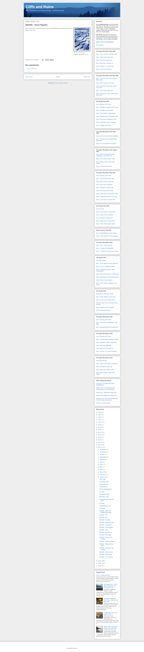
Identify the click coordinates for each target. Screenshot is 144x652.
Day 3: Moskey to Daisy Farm (104, 218)
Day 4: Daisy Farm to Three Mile (105, 221)
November (103, 452)
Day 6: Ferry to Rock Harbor (104, 280)
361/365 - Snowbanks (105, 525)
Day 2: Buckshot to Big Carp (104, 366)
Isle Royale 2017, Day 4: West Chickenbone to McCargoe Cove (111, 586)
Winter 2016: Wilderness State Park (106, 395)
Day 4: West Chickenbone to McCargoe (107, 274)
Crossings (102, 508)
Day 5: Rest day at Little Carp (104, 190)
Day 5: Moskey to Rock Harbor (105, 307)
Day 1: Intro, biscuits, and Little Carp (106, 54)
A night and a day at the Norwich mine (110, 613)
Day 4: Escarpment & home (104, 166)
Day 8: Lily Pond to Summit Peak (105, 199)
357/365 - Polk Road (105, 535)
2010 (99, 561)
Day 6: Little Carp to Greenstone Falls (107, 193)
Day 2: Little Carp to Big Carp (104, 57)
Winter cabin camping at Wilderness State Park (111, 627)
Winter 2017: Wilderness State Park (106, 392)
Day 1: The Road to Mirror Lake (105, 178)
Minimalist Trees (104, 496)
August (102, 459)
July (101, 462)
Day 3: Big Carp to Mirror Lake (105, 369)
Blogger (75, 648)
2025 (99, 412)
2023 (99, 417)
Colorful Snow (103, 486)
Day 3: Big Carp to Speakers (104, 184)
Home (58, 77)
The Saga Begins (101, 260)
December (103, 449)
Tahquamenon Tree (104, 506)
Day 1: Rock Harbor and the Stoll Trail (107, 263)
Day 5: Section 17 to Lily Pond (104, 66)
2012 (99, 445)
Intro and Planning (101, 360)
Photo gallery (100, 45)
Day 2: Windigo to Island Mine (104, 110)
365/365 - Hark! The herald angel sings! (105, 511)
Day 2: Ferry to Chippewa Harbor (105, 266)
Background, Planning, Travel (104, 294)
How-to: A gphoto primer (103, 575)
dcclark (86, 54)
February (102, 474)
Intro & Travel (100, 209)
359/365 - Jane (103, 530)
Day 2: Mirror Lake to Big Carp (105, 181)
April (101, 469)
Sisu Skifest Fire (104, 481)
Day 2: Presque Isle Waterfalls (104, 248)
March (102, 472)
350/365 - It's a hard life (106, 557)
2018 (99, 429)
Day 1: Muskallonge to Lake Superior (106, 233)
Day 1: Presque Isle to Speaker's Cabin (107, 339)
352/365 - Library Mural (106, 552)
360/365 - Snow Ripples (79, 52)
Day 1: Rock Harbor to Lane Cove (105, 297)
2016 (99, 435)
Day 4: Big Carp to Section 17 (104, 63)
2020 (99, 425)
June (101, 464)
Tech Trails (102, 479)
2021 (99, 422)
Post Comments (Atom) (61, 83)
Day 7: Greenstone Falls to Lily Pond (106, 196)
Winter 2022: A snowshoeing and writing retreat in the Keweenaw (105, 388)
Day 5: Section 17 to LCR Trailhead (106, 351)
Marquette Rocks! (104, 494)
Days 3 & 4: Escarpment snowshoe (106, 143)
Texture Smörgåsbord (105, 489)
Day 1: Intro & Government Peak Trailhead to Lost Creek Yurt (105, 155)
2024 (99, 414)
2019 (99, 427)
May (101, 467)
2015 (99, 437)
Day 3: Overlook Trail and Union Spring (107, 251)
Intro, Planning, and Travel (103, 104)
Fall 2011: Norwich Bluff (103, 403)
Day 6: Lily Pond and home (104, 69)
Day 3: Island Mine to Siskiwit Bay (105, 113)
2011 (99, 447)
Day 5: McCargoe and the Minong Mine (107, 277)
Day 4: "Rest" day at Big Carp (104, 90)
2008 (99, 566)
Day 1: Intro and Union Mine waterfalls (107, 136)
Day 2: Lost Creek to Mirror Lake (105, 158)
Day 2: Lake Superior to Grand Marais (107, 236)
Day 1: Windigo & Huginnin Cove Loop (107, 107)
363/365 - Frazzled (104, 520)
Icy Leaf (101, 492)
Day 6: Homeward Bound (103, 310)
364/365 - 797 (103, 515)
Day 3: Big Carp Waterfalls (103, 345)
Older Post (87, 77)
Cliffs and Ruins (40, 7)
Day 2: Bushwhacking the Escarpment (107, 327)
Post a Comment (32, 68)
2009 (99, 563)
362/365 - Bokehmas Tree (106, 522)
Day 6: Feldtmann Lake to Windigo (106, 122)
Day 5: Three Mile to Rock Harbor (105, 224)
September (103, 457)
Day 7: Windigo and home (103, 125)
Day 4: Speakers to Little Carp (104, 187)
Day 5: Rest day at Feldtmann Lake (106, 119)
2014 (99, 439)
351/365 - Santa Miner (105, 554)
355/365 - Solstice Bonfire (106, 541)
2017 (99, 432)
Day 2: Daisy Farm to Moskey (104, 215)
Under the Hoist (103, 484)
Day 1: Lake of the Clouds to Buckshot (107, 363)
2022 (99, 419)
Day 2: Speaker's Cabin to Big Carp (106, 342)
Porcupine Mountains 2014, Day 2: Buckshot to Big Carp (111, 600)
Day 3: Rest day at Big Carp (104, 60)
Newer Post (28, 77)
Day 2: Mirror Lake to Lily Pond (105, 83)
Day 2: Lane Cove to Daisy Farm (105, 300)
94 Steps (101, 503)
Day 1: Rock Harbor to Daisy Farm (106, 212)
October (102, 454)
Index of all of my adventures (105, 42)
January (102, 477)
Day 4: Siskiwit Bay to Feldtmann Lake (107, 116)
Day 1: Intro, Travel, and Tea (104, 245)
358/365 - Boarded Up (105, 532)
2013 (99, 442)
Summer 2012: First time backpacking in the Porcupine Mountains (107, 399)
